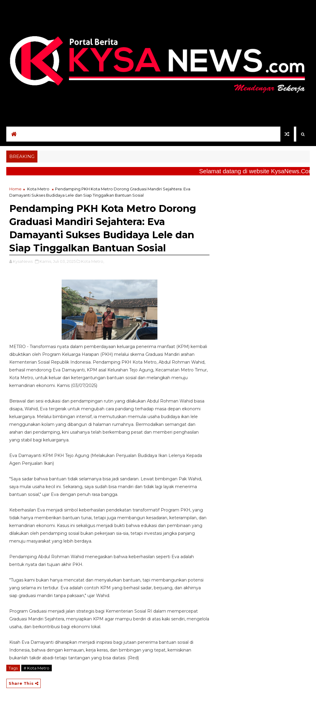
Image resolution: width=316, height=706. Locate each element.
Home (15, 188)
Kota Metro (38, 188)
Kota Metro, (92, 261)
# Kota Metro (36, 668)
